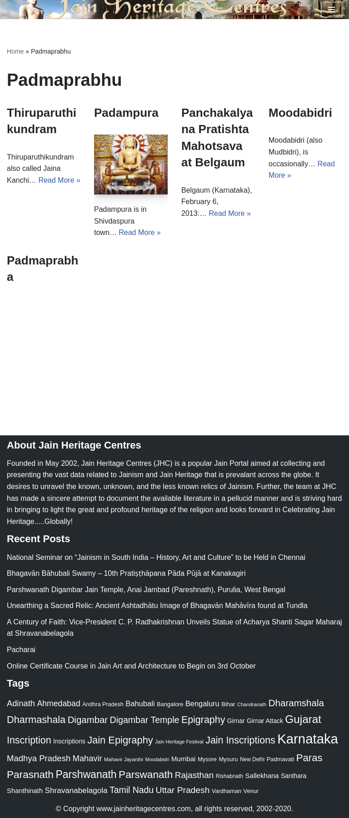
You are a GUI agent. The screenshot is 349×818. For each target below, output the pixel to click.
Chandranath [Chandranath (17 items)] (251, 704)
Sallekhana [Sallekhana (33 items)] (262, 775)
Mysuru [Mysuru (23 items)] (228, 759)
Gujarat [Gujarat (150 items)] (303, 719)
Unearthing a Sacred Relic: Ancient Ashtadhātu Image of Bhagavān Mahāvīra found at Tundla (157, 605)
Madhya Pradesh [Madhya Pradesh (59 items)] (38, 758)
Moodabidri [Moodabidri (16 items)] (157, 759)
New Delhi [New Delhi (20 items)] (252, 759)
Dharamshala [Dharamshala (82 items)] (296, 703)
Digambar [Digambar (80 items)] (88, 720)
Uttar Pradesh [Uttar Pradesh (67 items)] (183, 790)
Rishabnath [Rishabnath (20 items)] (229, 776)
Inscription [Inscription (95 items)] (29, 740)
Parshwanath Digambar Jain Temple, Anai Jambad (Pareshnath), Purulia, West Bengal (146, 590)
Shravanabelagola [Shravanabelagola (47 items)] (76, 790)
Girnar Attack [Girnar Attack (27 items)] (265, 720)
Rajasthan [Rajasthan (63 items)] (194, 775)
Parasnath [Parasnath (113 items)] (30, 774)
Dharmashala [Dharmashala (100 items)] (36, 719)
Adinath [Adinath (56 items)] (21, 703)
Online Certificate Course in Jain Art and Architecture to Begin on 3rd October (131, 666)
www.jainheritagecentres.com (143, 809)
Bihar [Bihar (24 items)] (228, 704)
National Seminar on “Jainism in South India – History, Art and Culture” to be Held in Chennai (156, 557)
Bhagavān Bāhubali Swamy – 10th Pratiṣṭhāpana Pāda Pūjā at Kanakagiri (126, 573)
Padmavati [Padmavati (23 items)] (280, 759)
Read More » (59, 180)
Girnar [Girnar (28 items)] (236, 720)
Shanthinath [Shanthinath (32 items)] (25, 790)
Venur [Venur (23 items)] (251, 791)
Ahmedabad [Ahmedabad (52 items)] (58, 703)
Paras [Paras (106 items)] (309, 757)
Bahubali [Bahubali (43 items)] (140, 703)
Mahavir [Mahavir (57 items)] (87, 758)
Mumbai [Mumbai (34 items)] (183, 759)
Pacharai (21, 649)
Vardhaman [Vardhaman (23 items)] (226, 791)
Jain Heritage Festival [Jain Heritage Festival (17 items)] (179, 741)
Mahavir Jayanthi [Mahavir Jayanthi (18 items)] (123, 759)
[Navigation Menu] (331, 9)
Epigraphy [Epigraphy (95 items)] (203, 719)
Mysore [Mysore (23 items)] (207, 759)
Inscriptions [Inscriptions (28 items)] (69, 741)
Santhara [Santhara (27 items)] (293, 775)
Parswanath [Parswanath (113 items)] (146, 774)
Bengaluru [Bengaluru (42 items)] (202, 703)
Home (15, 51)
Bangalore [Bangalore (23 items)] (170, 704)
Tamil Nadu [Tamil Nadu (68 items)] (132, 790)
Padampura (126, 113)
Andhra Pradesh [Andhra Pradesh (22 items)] (102, 704)
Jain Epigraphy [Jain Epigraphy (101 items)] (120, 740)
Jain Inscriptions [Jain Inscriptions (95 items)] (240, 740)
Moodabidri (300, 113)
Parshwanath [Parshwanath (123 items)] (85, 774)
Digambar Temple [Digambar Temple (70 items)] (144, 720)
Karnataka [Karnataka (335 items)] (307, 738)
